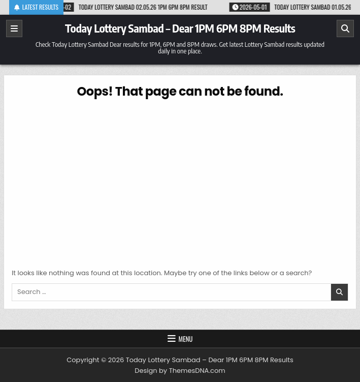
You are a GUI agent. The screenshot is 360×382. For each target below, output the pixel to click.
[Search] (345, 28)
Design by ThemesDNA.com (180, 370)
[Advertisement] (180, 181)
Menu (186, 339)
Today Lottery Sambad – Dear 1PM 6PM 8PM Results (180, 28)
